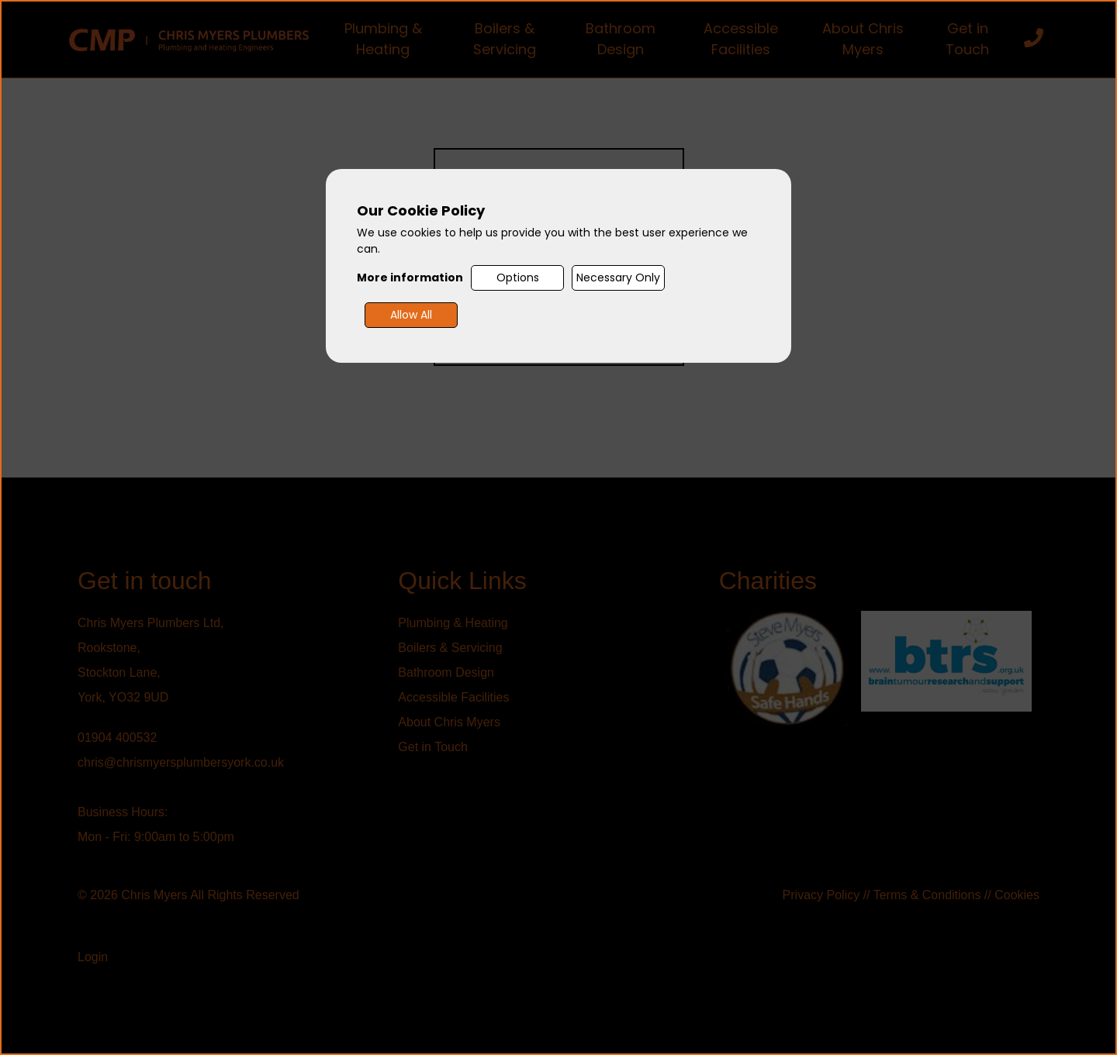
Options (517, 277)
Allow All (411, 314)
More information (410, 277)
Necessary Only (618, 277)
